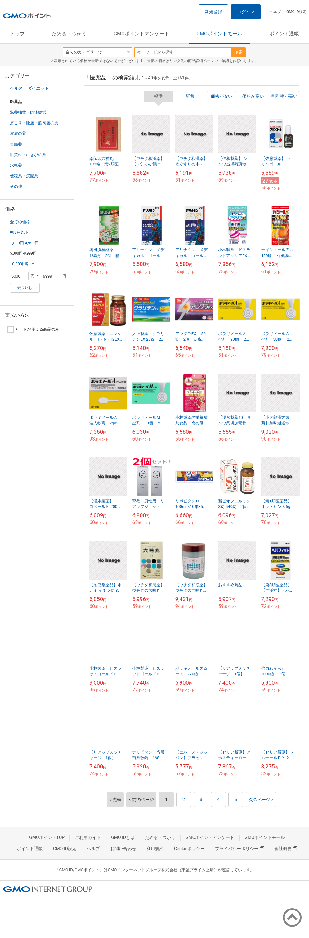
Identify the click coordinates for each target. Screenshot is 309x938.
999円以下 (19, 232)
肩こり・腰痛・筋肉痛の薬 (34, 122)
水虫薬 (16, 165)
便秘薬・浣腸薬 (24, 176)
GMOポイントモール (219, 34)
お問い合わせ (123, 848)
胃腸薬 (16, 144)
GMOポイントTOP (47, 837)
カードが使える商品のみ (33, 329)
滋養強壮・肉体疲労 (28, 112)
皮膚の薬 (18, 133)
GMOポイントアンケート (141, 34)
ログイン (245, 11)
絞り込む (24, 288)
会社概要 (285, 848)
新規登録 (213, 11)
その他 (16, 186)
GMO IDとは (123, 837)
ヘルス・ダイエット (29, 88)
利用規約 (155, 848)
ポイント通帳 (284, 34)
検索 (239, 52)
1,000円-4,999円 (24, 243)
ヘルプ (275, 12)
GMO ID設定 (296, 12)
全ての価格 (20, 222)
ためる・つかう (69, 34)
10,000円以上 (22, 263)
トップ (17, 34)
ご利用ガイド (88, 837)
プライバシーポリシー (239, 848)
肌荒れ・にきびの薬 (28, 154)
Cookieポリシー (189, 848)
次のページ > (261, 799)
